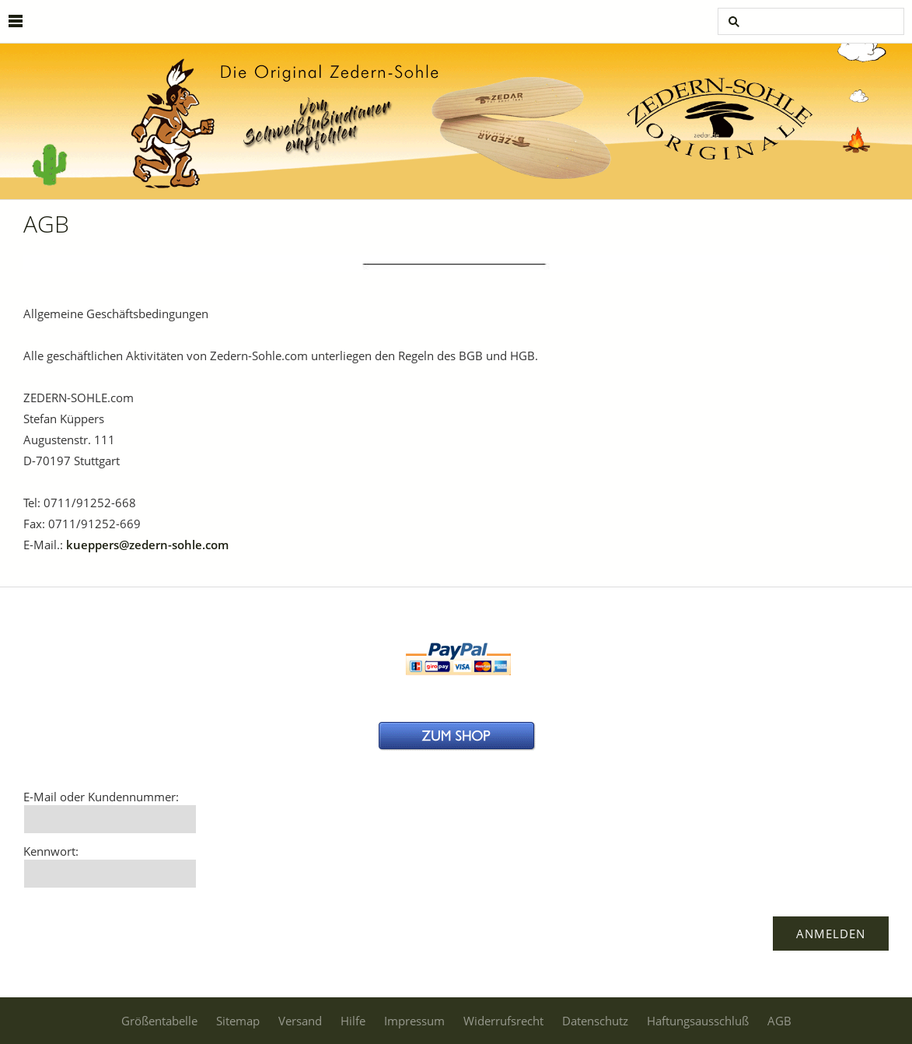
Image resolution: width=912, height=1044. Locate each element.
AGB (779, 1020)
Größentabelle (159, 1020)
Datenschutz (595, 1020)
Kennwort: (51, 851)
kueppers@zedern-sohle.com (147, 544)
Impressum (414, 1020)
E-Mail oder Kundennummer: (101, 796)
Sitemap (238, 1020)
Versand (300, 1020)
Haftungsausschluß (698, 1020)
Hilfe (353, 1020)
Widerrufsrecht (503, 1020)
